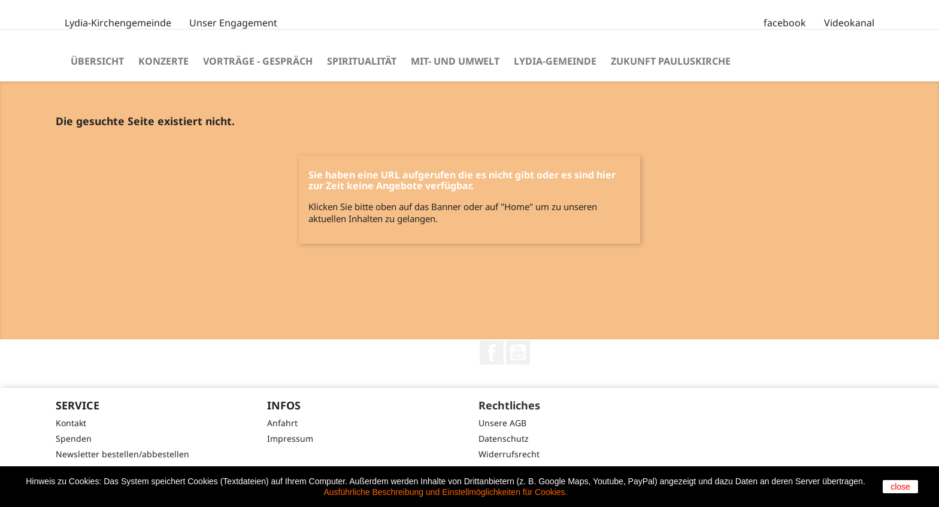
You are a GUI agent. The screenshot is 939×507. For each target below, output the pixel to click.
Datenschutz (503, 438)
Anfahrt (282, 423)
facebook (785, 22)
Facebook (492, 353)
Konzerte (163, 61)
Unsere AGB (502, 423)
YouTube (518, 353)
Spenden (74, 438)
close (900, 486)
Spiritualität (361, 61)
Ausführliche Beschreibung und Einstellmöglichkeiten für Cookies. (446, 492)
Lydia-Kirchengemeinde (118, 22)
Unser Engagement (233, 22)
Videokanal (849, 22)
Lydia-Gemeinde (555, 61)
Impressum (290, 438)
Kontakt (71, 423)
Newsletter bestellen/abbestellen (122, 454)
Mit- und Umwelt (455, 61)
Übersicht (97, 61)
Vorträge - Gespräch (258, 61)
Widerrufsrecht (509, 454)
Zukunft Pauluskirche (671, 61)
